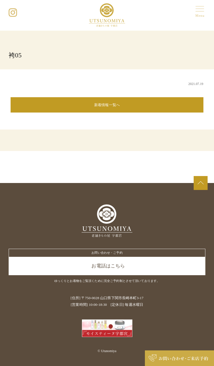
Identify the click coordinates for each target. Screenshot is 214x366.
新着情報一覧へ (107, 105)
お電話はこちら (108, 266)
